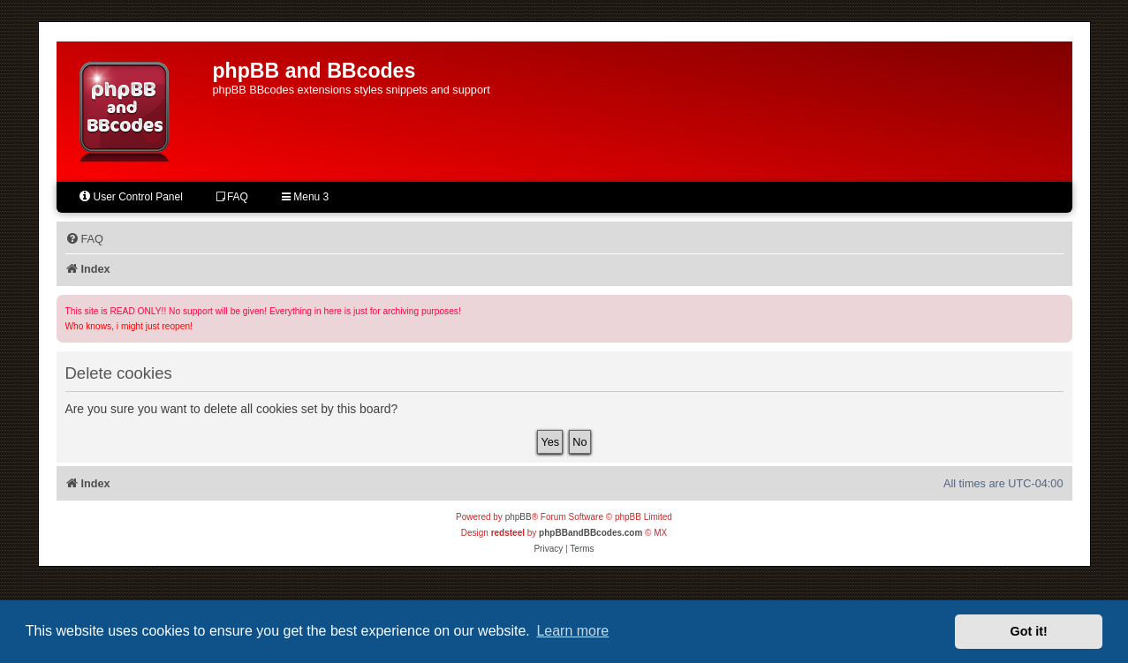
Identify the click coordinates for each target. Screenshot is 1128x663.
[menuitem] (84, 239)
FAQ (232, 197)
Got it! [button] (1029, 631)
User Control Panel (130, 196)
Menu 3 (305, 197)
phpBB (518, 517)
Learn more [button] (572, 630)
